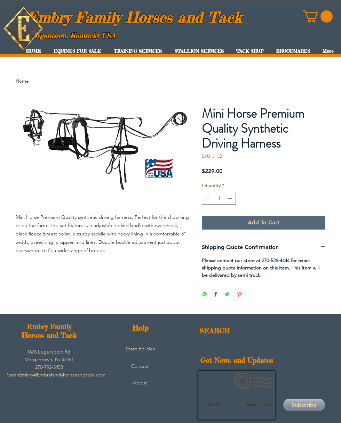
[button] (318, 16)
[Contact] (140, 366)
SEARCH (214, 330)
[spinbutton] (219, 198)
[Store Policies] (140, 349)
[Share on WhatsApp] (204, 294)
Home (22, 81)
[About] (140, 383)
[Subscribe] (304, 405)
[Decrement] (207, 198)
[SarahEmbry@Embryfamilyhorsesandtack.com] (56, 375)
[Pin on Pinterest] (239, 294)
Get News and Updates (236, 360)
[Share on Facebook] (215, 294)
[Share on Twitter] (227, 294)
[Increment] (230, 198)
